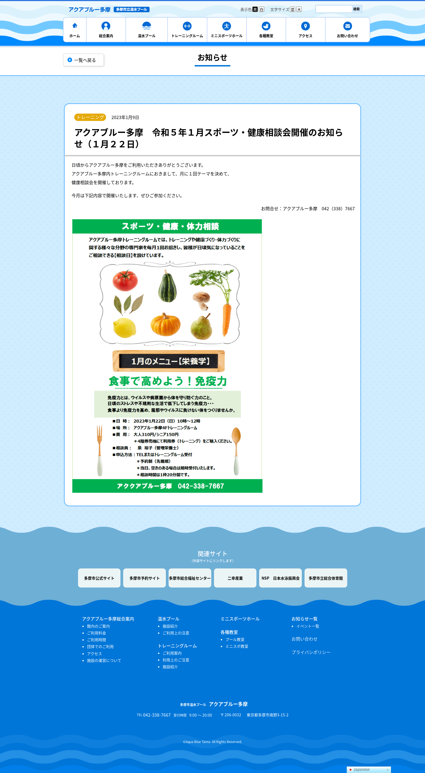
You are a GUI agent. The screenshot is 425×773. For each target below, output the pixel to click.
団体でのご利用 (100, 646)
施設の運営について (104, 660)
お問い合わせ (347, 35)
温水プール (147, 35)
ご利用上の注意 (176, 632)
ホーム (74, 35)
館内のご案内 (98, 626)
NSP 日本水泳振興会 (281, 578)
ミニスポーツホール (227, 35)
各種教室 (266, 35)
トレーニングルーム (187, 35)
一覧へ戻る (85, 60)
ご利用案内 (172, 653)
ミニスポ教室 (236, 646)
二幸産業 (235, 578)
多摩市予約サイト (144, 578)
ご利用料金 (96, 632)
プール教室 (234, 639)
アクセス (305, 35)
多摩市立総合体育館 (326, 578)
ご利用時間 (96, 639)
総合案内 (106, 35)
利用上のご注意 (176, 659)
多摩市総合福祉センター (190, 578)
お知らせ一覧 (304, 618)
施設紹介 (170, 626)
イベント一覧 (307, 626)
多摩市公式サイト (99, 578)
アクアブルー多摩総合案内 (108, 618)
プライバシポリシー (311, 652)
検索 (356, 9)
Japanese (359, 769)
